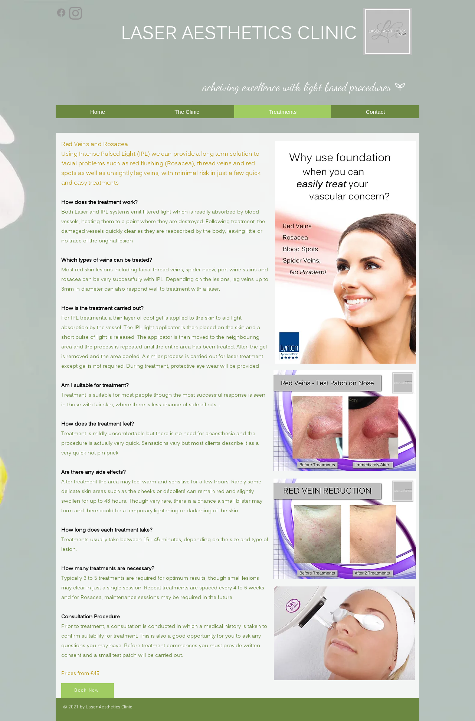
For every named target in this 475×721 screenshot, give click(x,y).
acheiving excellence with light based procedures (297, 86)
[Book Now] (87, 690)
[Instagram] (75, 13)
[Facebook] (61, 12)
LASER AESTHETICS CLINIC (239, 34)
